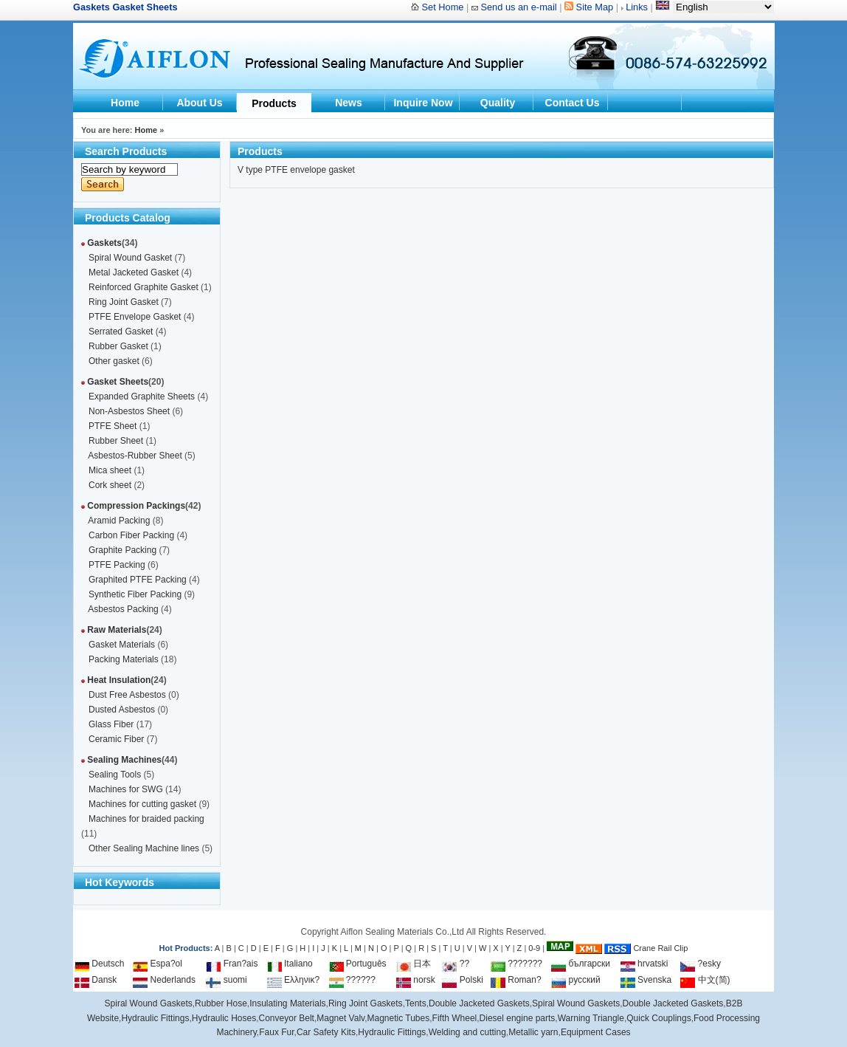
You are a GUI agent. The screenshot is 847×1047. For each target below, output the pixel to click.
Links (637, 7)
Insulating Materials (287, 1003)
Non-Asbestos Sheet (129, 411)
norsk (415, 980)
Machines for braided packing (146, 819)
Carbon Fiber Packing (131, 535)
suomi (226, 980)
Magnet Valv (340, 1018)
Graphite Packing (122, 550)
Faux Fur (276, 1032)
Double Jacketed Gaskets (479, 1003)
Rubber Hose (221, 1003)
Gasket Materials (122, 644)
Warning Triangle (591, 1018)
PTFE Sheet (112, 426)
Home (125, 103)
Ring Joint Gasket (124, 302)
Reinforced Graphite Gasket (143, 287)
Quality (497, 103)
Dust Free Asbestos (127, 695)
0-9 (534, 948)
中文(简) (705, 980)
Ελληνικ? (293, 980)
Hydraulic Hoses (224, 1018)
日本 (413, 963)
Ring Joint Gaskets (365, 1003)
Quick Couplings (658, 1018)
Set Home (443, 7)
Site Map (595, 7)
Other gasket (114, 361)
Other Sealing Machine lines (144, 848)
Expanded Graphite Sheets (142, 396)
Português (358, 963)
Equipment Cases (596, 1032)
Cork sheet (110, 485)
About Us (199, 103)
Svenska (645, 980)
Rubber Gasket (118, 346)
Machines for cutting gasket (142, 804)
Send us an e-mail (518, 7)
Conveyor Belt (286, 1018)
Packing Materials (124, 659)
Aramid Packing (119, 520)
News (348, 103)
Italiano (290, 963)
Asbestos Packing (123, 609)
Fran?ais (231, 963)
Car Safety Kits (326, 1032)
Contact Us (572, 103)
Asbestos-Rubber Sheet (135, 455)
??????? (516, 963)
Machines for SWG (126, 789)
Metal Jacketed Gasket (134, 272)
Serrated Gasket (121, 331)
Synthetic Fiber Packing (135, 594)
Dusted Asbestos (122, 709)
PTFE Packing (117, 565)
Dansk (96, 980)
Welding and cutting (467, 1032)
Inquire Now (422, 103)
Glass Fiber (111, 724)
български (580, 963)
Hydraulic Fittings (155, 1018)
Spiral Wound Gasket (130, 258)
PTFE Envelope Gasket (135, 317)
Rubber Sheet (116, 441)
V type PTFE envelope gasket (296, 170)
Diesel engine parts (518, 1018)
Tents (415, 1003)
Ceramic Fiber (116, 739)
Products (274, 103)
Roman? (516, 980)
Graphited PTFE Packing (138, 579)
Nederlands (164, 980)
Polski (462, 980)
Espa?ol (157, 963)
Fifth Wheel (454, 1018)
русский (575, 980)
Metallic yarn (533, 1032)
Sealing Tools (115, 774)
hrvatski (644, 963)
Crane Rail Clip (660, 948)
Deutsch (99, 963)
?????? (352, 980)
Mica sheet (110, 470)
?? (455, 963)
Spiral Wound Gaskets (149, 1003)
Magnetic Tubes (398, 1018)
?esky (700, 963)
